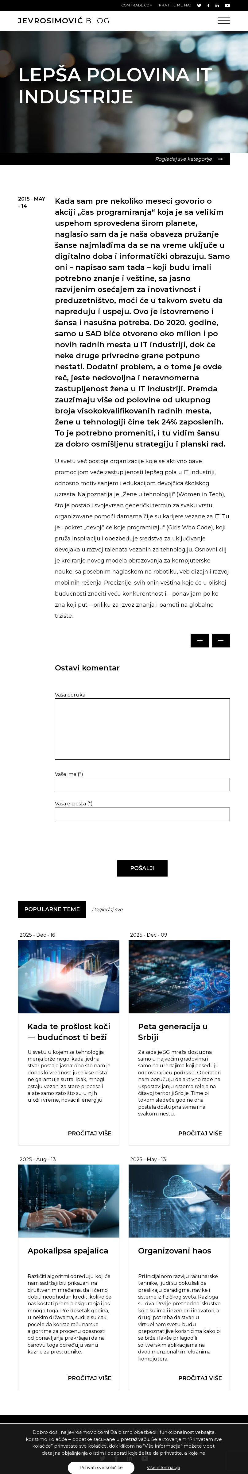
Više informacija (163, 1467)
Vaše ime (69, 774)
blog (64, 20)
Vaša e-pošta (74, 804)
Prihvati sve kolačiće (101, 1467)
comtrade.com (137, 5)
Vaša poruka (70, 695)
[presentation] (97, 841)
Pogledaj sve (107, 909)
